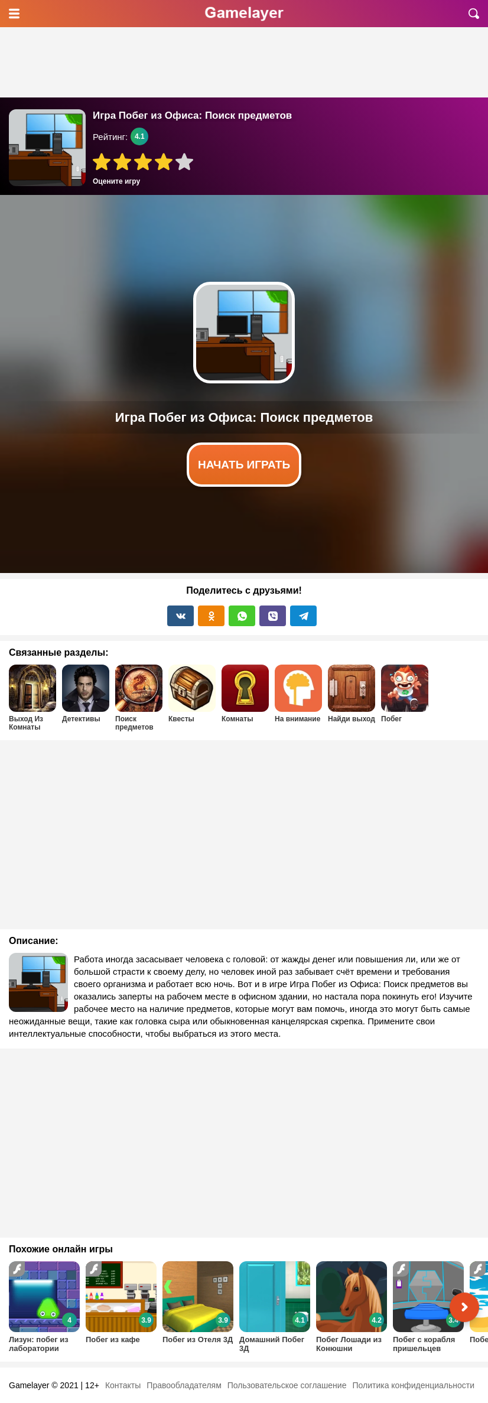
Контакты (123, 1385)
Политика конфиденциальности (413, 1385)
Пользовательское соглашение (287, 1385)
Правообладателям (184, 1385)
